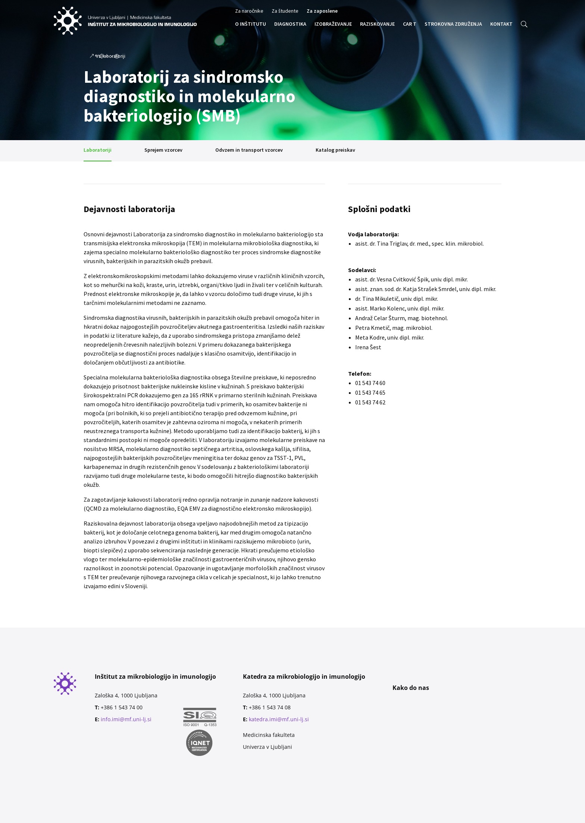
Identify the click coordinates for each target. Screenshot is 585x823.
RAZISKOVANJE (377, 24)
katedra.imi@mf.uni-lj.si (279, 719)
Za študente (285, 11)
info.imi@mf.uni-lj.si (126, 719)
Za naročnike (249, 11)
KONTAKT (501, 24)
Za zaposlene (322, 11)
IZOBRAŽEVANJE (333, 24)
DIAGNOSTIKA (290, 24)
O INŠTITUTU (250, 24)
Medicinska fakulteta (269, 734)
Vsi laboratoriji (110, 54)
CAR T (409, 24)
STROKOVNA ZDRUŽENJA (453, 24)
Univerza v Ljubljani (267, 746)
